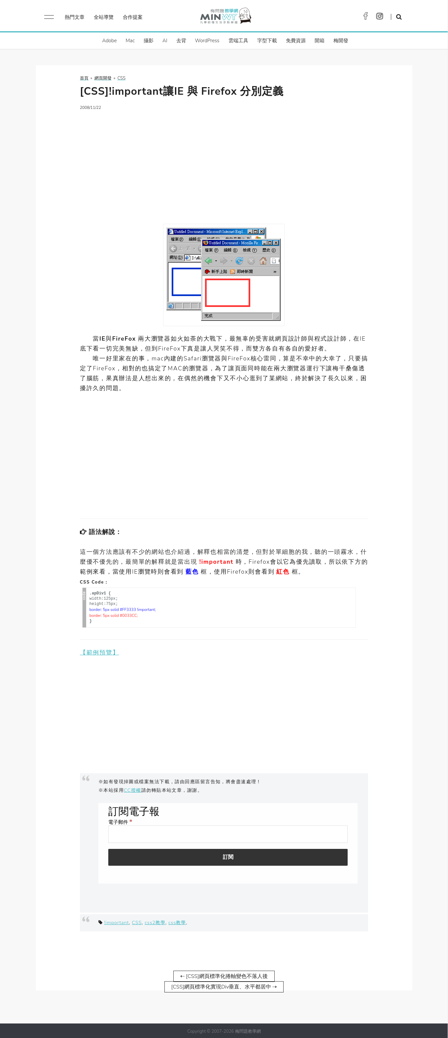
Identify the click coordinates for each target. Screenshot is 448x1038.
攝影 (149, 40)
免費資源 (296, 40)
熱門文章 (75, 17)
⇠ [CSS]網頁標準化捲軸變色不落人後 (223, 975)
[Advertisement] (224, 163)
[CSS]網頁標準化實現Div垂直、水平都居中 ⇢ (224, 985)
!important (116, 921)
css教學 (177, 921)
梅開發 (340, 40)
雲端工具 (238, 40)
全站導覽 (104, 17)
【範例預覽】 (99, 651)
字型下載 (267, 40)
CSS (137, 921)
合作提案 (133, 17)
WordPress (207, 40)
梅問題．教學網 (225, 17)
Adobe (109, 40)
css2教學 (155, 921)
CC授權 (132, 789)
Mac (130, 40)
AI (164, 40)
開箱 (320, 40)
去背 (181, 40)
